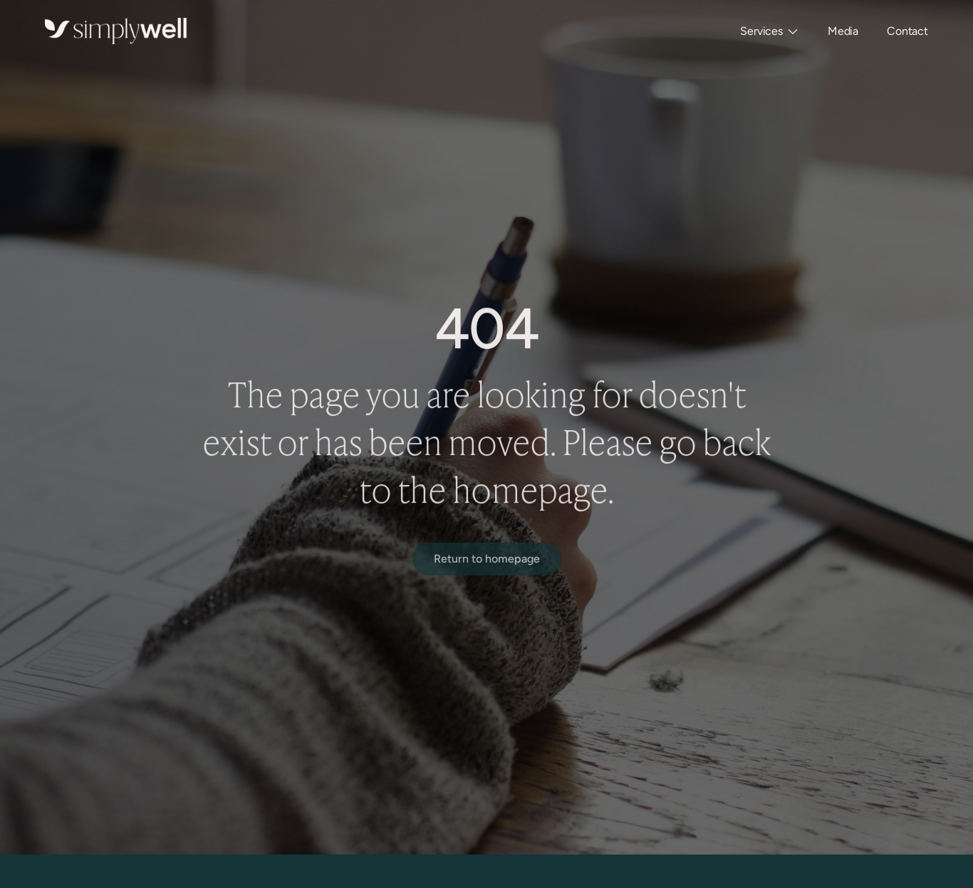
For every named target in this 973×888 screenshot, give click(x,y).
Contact (907, 31)
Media (843, 31)
